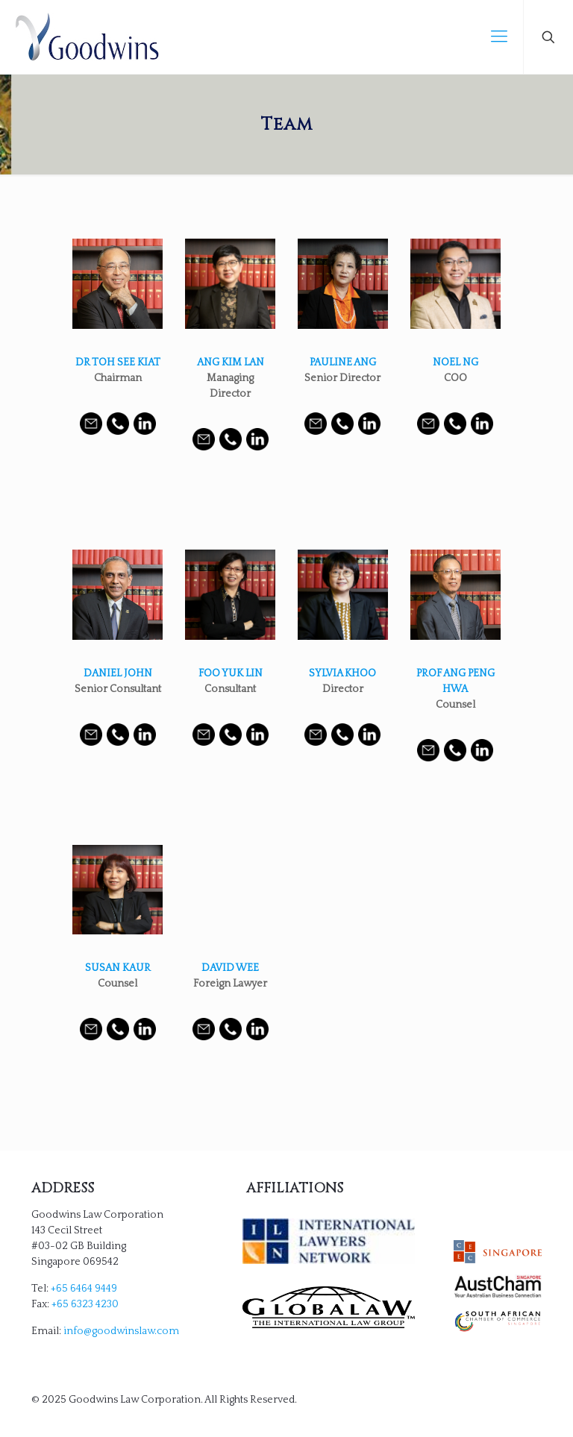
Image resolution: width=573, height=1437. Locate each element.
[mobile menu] (499, 37)
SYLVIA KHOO (342, 673)
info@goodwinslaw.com (121, 1331)
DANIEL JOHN (118, 673)
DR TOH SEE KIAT (117, 362)
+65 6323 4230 (85, 1304)
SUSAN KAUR (118, 968)
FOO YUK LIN (230, 673)
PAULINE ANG (343, 362)
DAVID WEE (230, 968)
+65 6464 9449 (84, 1289)
